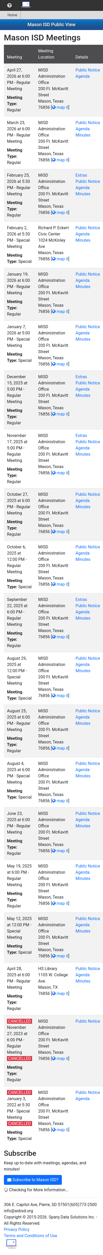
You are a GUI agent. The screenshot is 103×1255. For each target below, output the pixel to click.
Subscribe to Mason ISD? (32, 1179)
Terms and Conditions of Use (30, 1235)
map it (60, 107)
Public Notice (88, 70)
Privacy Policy (17, 1229)
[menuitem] (9, 5)
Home (10, 15)
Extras (81, 175)
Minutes (83, 135)
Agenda (83, 76)
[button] (9, 5)
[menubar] (17, 5)
